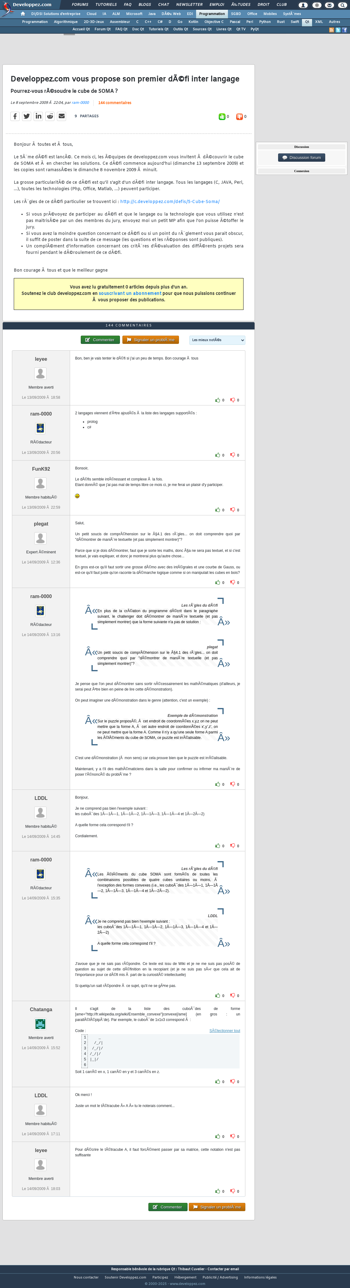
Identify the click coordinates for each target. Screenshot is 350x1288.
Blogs (144, 4)
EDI (190, 14)
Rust (281, 22)
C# (160, 22)
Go (179, 22)
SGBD (236, 14)
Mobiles (270, 14)
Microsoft (134, 14)
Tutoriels (106, 4)
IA (104, 14)
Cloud (91, 14)
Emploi (217, 4)
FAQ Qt (121, 29)
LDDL (41, 809)
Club (281, 4)
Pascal (235, 22)
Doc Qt (138, 29)
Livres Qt (223, 29)
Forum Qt (102, 29)
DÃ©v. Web (171, 14)
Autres (334, 22)
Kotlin (193, 22)
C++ (148, 22)
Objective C (214, 22)
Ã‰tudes (241, 4)
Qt (307, 22)
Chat (163, 4)
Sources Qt (202, 29)
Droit (263, 4)
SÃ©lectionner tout (225, 1042)
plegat (41, 535)
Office (252, 14)
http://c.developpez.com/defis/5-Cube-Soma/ (170, 206)
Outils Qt (180, 29)
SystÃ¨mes (292, 14)
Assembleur (120, 22)
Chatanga (41, 1020)
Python (265, 22)
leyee (41, 370)
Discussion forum (301, 157)
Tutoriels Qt (158, 29)
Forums (80, 4)
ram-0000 (80, 106)
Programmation (212, 14)
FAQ (127, 4)
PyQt (255, 29)
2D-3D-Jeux (94, 22)
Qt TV (241, 29)
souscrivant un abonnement (130, 297)
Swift (295, 22)
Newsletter (189, 4)
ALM (116, 14)
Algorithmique (66, 22)
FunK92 (41, 480)
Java (151, 14)
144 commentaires (114, 106)
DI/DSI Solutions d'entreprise (55, 14)
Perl (249, 22)
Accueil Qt (81, 29)
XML (319, 22)
